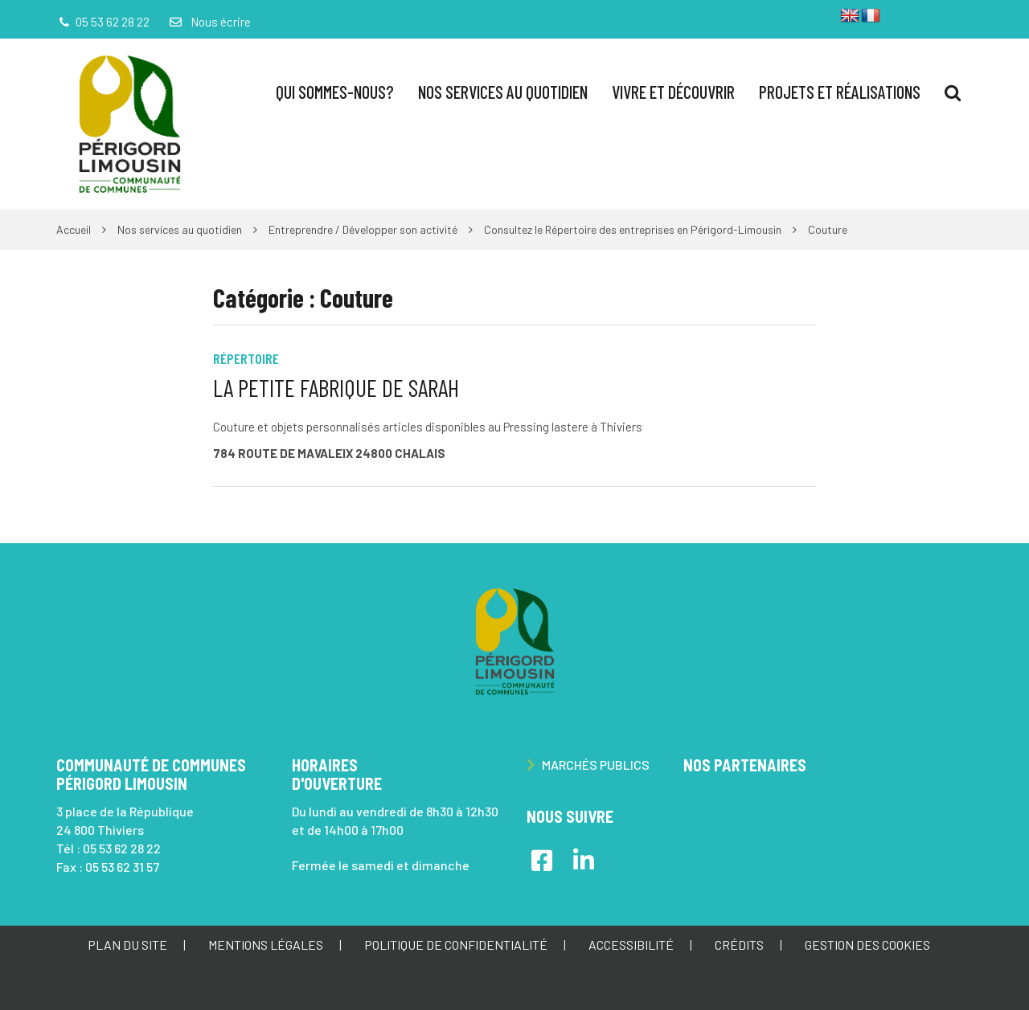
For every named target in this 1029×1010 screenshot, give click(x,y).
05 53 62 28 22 (122, 848)
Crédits (739, 944)
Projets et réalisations (839, 91)
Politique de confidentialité (455, 944)
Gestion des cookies (867, 944)
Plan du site (127, 944)
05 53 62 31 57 (122, 866)
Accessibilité (631, 944)
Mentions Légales (265, 944)
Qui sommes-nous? (335, 91)
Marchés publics (588, 764)
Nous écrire (209, 21)
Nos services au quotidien (503, 91)
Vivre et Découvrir (673, 91)
